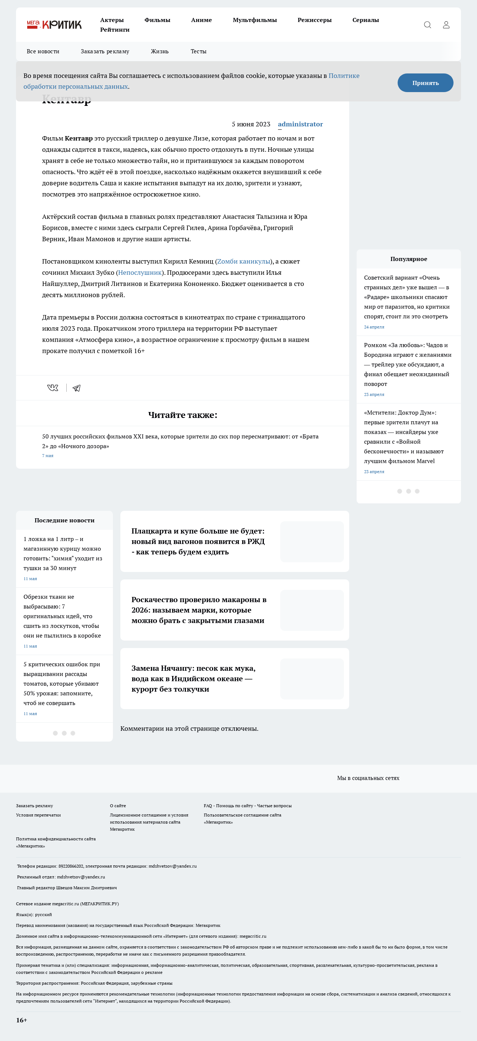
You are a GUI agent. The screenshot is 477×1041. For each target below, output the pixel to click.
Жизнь (160, 51)
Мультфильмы (255, 19)
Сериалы (366, 19)
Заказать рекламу (105, 51)
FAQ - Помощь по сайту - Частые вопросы (248, 805)
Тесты (199, 51)
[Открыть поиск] (427, 24)
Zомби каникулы (243, 261)
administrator (300, 124)
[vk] (53, 388)
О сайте (118, 805)
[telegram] (79, 388)
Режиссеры (315, 19)
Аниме (201, 19)
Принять (426, 83)
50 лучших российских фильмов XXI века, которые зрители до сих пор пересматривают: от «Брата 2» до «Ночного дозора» (182, 446)
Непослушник (140, 272)
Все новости (43, 51)
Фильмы (157, 19)
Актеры (112, 19)
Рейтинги (115, 29)
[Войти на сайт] (446, 24)
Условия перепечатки (38, 815)
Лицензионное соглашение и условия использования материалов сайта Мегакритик (149, 822)
